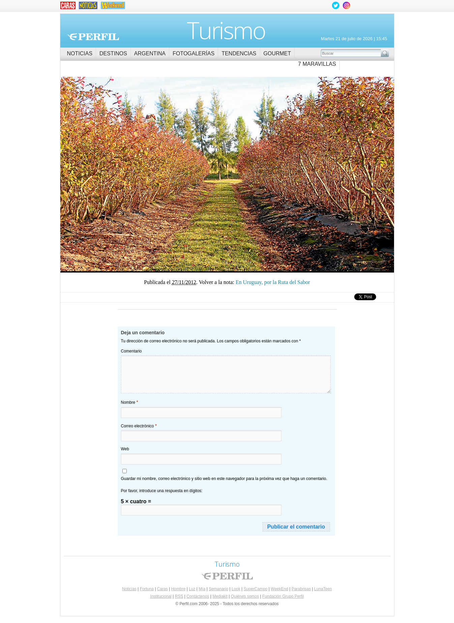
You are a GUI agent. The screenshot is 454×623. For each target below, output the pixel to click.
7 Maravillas (317, 64)
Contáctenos (197, 596)
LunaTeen (323, 589)
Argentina (149, 53)
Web (125, 449)
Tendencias (238, 53)
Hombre (178, 589)
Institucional (161, 596)
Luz (192, 589)
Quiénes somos (245, 596)
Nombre (129, 402)
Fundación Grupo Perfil (283, 596)
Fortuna (147, 589)
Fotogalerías (193, 53)
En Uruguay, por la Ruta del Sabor (143, 171)
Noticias (80, 53)
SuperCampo (256, 589)
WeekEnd (279, 589)
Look (236, 589)
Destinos (113, 53)
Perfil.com (93, 37)
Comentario (131, 351)
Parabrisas (301, 589)
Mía (202, 589)
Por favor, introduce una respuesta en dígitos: (162, 490)
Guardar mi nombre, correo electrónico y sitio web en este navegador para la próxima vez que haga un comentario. (224, 478)
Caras (162, 589)
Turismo (226, 30)
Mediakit (220, 596)
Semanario (218, 589)
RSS (179, 596)
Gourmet (277, 53)
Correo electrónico (139, 425)
